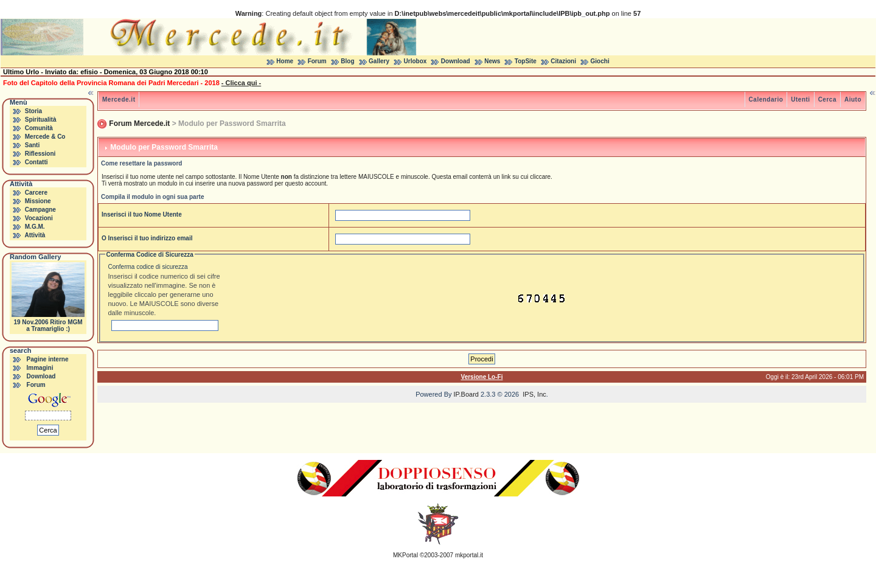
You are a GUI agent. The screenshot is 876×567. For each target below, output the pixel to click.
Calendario (766, 99)
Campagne (40, 209)
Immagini (40, 367)
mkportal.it (469, 555)
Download (455, 61)
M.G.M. (35, 226)
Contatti (36, 162)
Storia (33, 111)
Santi (32, 145)
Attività (34, 235)
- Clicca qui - (241, 82)
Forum (317, 61)
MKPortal (405, 555)
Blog (347, 61)
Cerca (827, 99)
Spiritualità (41, 119)
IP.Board (466, 394)
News (492, 61)
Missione (38, 201)
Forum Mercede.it (139, 123)
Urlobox (415, 61)
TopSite (526, 61)
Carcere (36, 192)
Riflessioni (40, 153)
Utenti (800, 99)
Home (284, 61)
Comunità (39, 128)
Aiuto (852, 99)
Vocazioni (39, 218)
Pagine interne (48, 359)
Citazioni (563, 61)
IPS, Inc (534, 394)
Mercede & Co (45, 136)
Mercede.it (118, 99)
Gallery (379, 61)
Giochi (600, 61)
